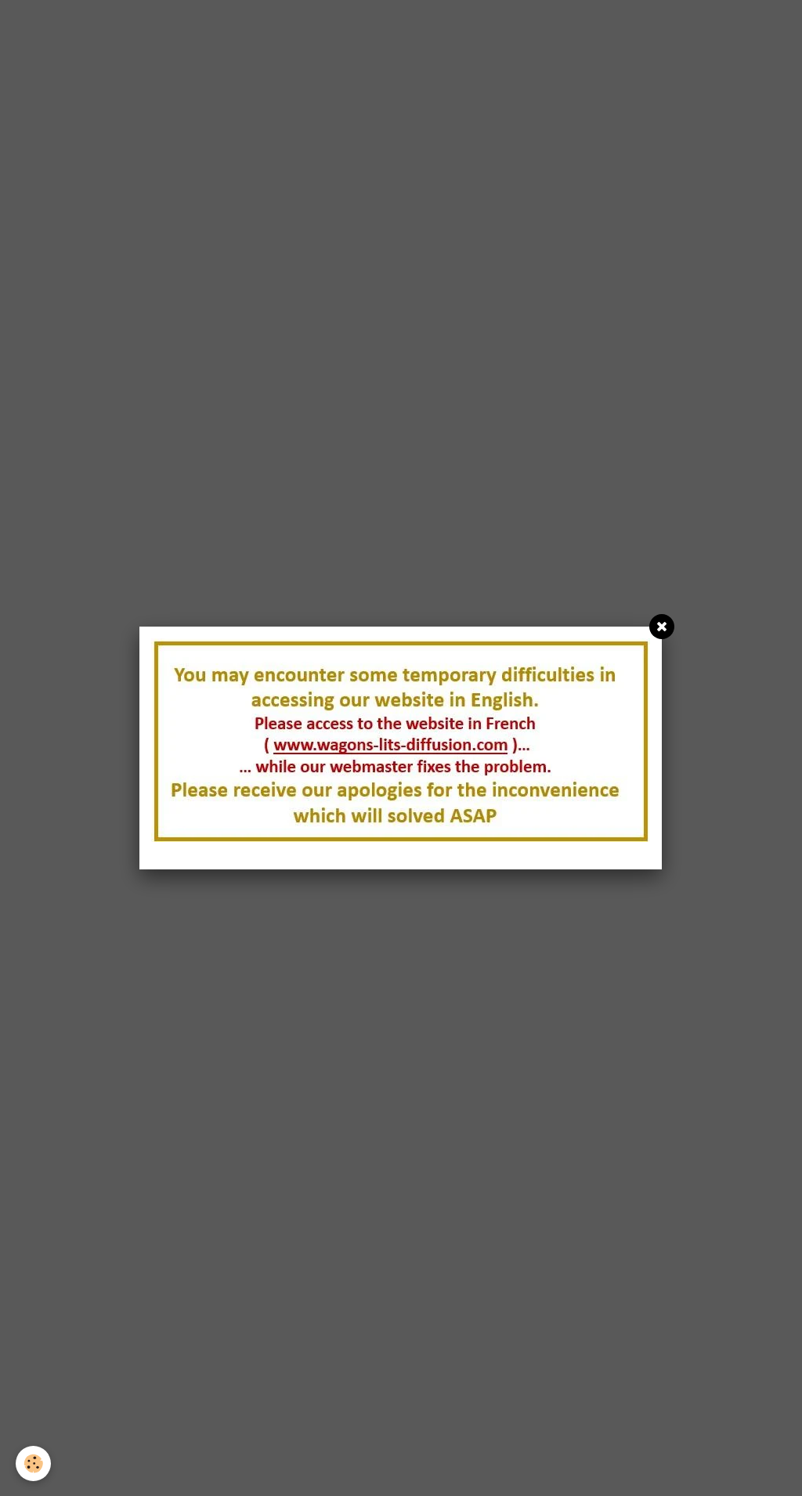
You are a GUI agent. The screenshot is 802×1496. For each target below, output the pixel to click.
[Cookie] (33, 1463)
